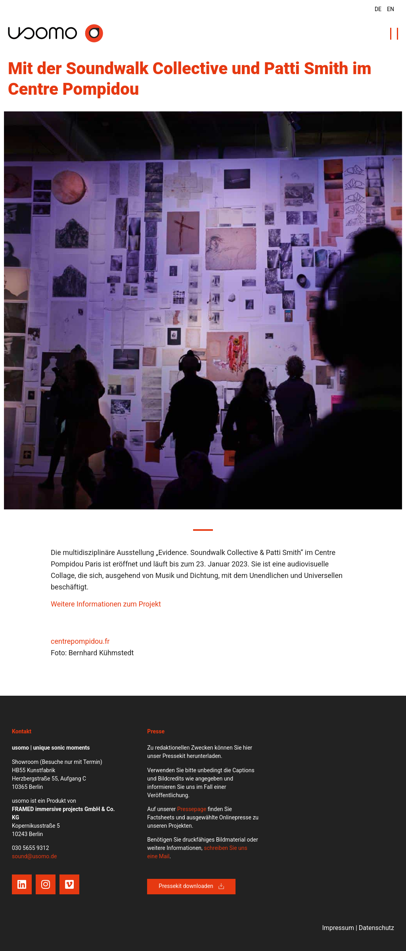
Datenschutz (376, 928)
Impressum (338, 928)
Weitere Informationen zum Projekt (106, 604)
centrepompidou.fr (80, 641)
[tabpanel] (203, 310)
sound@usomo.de (34, 856)
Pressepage (192, 809)
